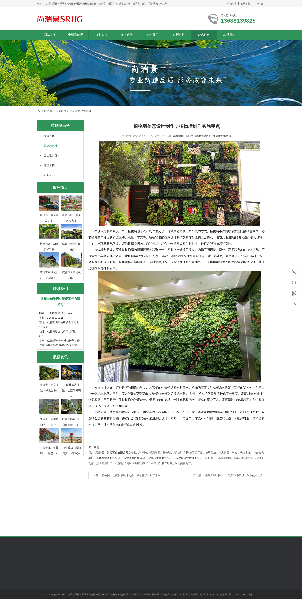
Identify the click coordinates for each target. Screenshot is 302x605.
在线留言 (245, 3)
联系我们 (229, 34)
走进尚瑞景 (75, 34)
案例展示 (152, 34)
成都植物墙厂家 (224, 136)
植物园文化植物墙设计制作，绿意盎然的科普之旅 (131, 475)
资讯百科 (204, 34)
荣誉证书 (178, 34)
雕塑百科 (49, 165)
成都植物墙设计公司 (183, 136)
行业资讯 (49, 174)
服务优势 (127, 34)
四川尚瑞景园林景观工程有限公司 (108, 452)
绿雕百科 (49, 136)
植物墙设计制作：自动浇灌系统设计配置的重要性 (233, 475)
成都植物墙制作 (48, 345)
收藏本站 (231, 3)
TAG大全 (258, 3)
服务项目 (101, 34)
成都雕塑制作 (72, 340)
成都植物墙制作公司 (205, 136)
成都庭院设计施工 (69, 345)
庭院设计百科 (52, 155)
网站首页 (50, 34)
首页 (58, 111)
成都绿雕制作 (55, 340)
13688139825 (294, 272)
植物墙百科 (84, 111)
